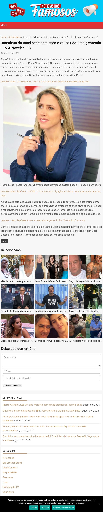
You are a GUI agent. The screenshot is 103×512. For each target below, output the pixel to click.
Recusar (45, 508)
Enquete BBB (10, 472)
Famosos (8, 477)
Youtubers (8, 491)
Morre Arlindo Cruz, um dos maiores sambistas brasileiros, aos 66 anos (42, 404)
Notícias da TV (11, 487)
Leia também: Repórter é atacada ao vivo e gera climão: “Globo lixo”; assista (43, 220)
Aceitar (34, 508)
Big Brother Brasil (12, 462)
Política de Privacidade (63, 508)
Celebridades (14, 37)
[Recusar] (99, 504)
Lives (5, 482)
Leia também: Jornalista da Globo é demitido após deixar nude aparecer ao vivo (45, 81)
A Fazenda (8, 457)
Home (4, 37)
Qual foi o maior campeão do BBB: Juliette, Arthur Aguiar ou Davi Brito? (42, 410)
